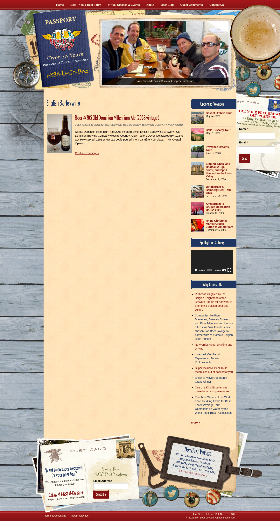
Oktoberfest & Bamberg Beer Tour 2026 (218, 190)
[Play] (196, 270)
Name (243, 129)
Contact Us (216, 4)
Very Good (175, 125)
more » (195, 422)
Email (243, 142)
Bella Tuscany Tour (218, 130)
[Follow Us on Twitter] (253, 89)
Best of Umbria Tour (219, 113)
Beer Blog (167, 4)
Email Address (102, 480)
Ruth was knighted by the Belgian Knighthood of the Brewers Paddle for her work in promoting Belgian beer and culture (213, 302)
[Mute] (224, 270)
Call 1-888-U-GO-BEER (67, 74)
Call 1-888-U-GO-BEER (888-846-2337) (194, 464)
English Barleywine (108, 125)
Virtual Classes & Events (124, 4)
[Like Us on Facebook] (242, 73)
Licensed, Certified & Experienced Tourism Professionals (207, 358)
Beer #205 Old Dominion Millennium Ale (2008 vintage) (117, 117)
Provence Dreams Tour (217, 148)
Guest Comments (191, 4)
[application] (212, 262)
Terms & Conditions (55, 515)
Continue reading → (87, 153)
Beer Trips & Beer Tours (85, 4)
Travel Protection (79, 515)
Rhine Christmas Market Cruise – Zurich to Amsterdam (219, 223)
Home (60, 4)
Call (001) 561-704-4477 (194, 469)
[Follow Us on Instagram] (264, 72)
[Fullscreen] (229, 270)
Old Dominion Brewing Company (145, 125)
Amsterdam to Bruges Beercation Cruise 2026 (218, 207)
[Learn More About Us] (213, 497)
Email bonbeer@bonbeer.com (193, 473)
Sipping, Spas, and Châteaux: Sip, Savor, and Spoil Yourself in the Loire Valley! (219, 170)
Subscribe (101, 494)
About (150, 4)
